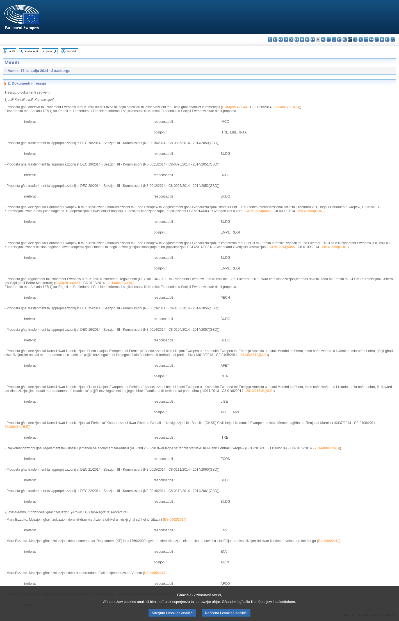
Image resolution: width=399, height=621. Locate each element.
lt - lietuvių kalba (339, 39)
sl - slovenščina (382, 39)
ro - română (371, 39)
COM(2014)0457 (67, 283)
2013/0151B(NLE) (259, 391)
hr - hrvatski (323, 39)
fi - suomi (387, 39)
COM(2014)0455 (282, 247)
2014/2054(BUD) (310, 211)
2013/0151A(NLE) (254, 355)
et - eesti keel (297, 39)
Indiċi (12, 51)
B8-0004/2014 (328, 541)
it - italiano (329, 39)
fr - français (313, 39)
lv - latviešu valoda (334, 39)
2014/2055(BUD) (335, 247)
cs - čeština (281, 39)
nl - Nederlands (355, 39)
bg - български (270, 39)
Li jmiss (47, 51)
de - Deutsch (291, 39)
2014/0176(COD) (287, 107)
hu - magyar (345, 39)
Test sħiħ (72, 51)
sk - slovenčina (377, 39)
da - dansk (286, 39)
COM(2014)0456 (257, 211)
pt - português (366, 39)
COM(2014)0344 (234, 107)
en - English (307, 39)
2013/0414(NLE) (16, 427)
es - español (275, 39)
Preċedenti (31, 51)
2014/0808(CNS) (327, 448)
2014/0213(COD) (120, 283)
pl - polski (361, 39)
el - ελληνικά (302, 39)
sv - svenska (393, 39)
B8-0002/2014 (174, 520)
